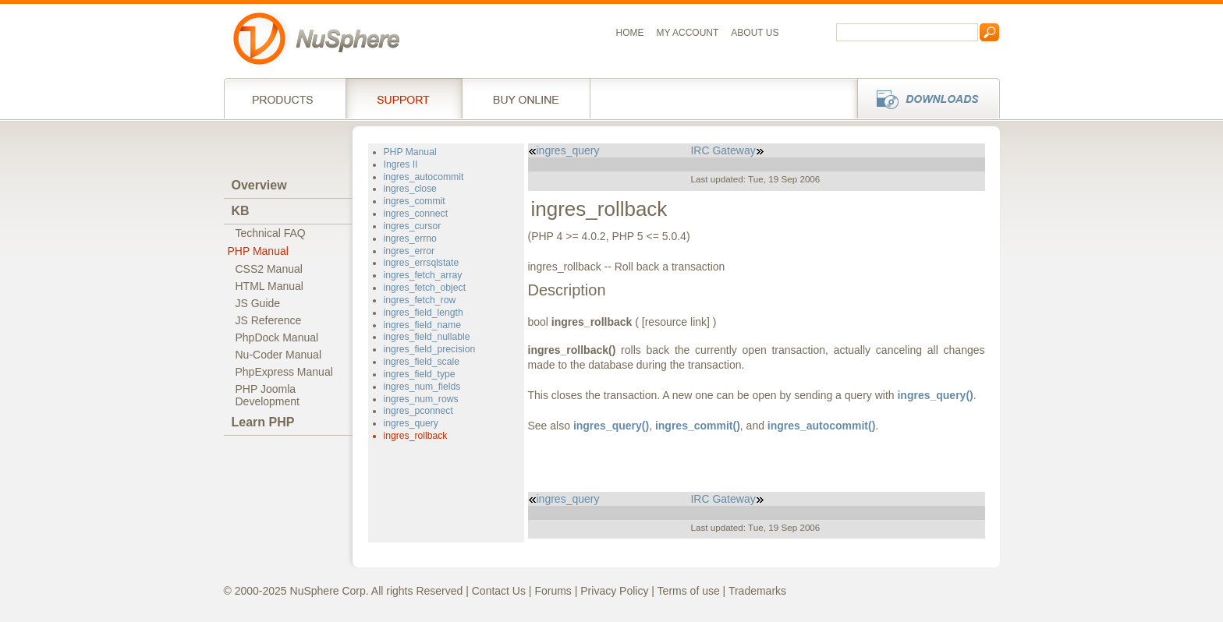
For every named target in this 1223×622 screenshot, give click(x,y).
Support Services (404, 98)
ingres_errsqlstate (421, 262)
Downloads (924, 98)
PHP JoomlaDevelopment (268, 395)
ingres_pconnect (418, 410)
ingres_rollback (416, 435)
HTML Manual (269, 286)
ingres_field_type (420, 374)
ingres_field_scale (421, 361)
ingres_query (411, 423)
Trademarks (757, 591)
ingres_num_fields (422, 386)
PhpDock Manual (277, 337)
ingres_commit (414, 201)
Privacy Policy (614, 591)
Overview (259, 185)
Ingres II (401, 164)
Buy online (526, 98)
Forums (552, 591)
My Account (688, 32)
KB (241, 210)
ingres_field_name (422, 325)
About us (754, 32)
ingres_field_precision (430, 349)
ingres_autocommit (424, 176)
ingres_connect (416, 213)
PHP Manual (258, 251)
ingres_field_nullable (427, 336)
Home (630, 32)
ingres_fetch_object (425, 287)
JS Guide (258, 303)
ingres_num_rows (421, 399)
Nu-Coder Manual (279, 354)
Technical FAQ (271, 233)
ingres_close (410, 188)
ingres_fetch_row (420, 300)
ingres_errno (410, 238)
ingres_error (409, 251)
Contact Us (499, 591)
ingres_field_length (423, 312)
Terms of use (689, 591)
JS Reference (269, 320)
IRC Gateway (727, 150)
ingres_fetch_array (423, 275)
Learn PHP (263, 422)
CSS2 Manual (269, 269)
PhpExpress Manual (284, 372)
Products (285, 98)
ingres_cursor (412, 226)
